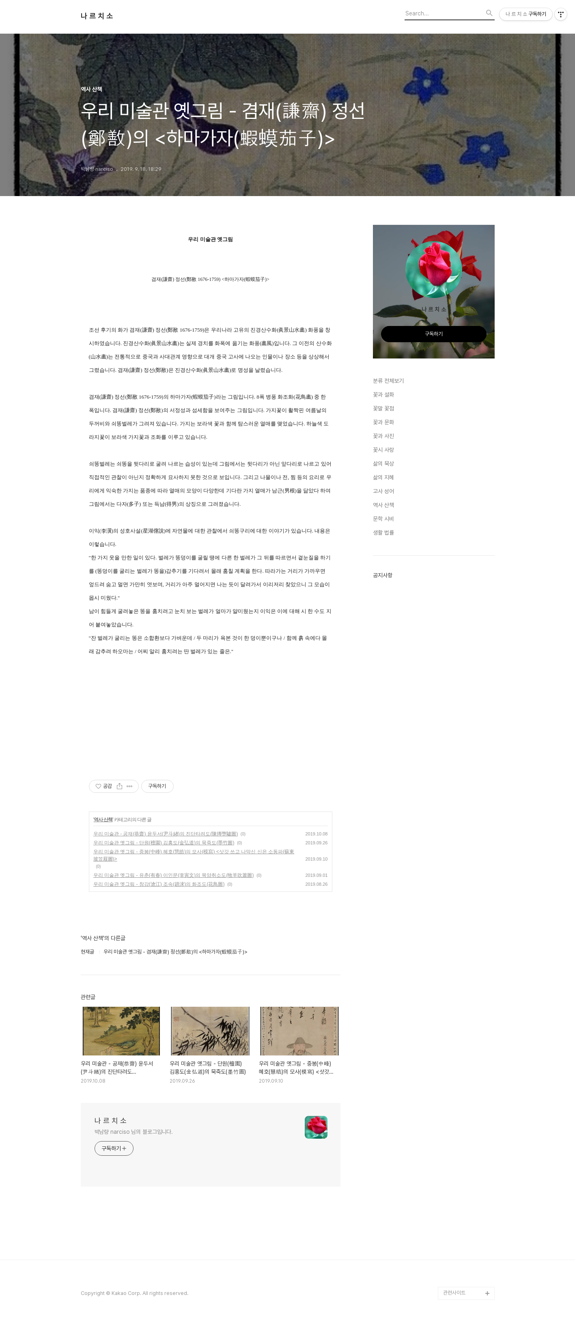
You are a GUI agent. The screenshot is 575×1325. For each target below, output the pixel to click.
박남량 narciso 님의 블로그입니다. (134, 1132)
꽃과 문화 (383, 422)
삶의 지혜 (383, 477)
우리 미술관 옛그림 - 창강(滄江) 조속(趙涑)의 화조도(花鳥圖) (159, 884)
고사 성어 (383, 491)
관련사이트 (454, 1293)
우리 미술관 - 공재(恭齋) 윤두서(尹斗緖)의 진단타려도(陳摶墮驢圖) (165, 834)
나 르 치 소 (97, 16)
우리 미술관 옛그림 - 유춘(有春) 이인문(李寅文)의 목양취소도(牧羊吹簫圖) (173, 875)
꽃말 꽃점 (383, 408)
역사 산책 (103, 819)
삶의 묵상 (383, 463)
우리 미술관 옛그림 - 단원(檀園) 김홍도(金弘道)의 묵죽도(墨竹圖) (164, 843)
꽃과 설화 (383, 394)
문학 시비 (383, 519)
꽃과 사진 (383, 436)
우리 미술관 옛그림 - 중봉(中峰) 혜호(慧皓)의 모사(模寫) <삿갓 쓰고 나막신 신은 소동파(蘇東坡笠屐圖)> (194, 855)
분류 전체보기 (388, 381)
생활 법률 (383, 532)
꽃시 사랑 (383, 450)
